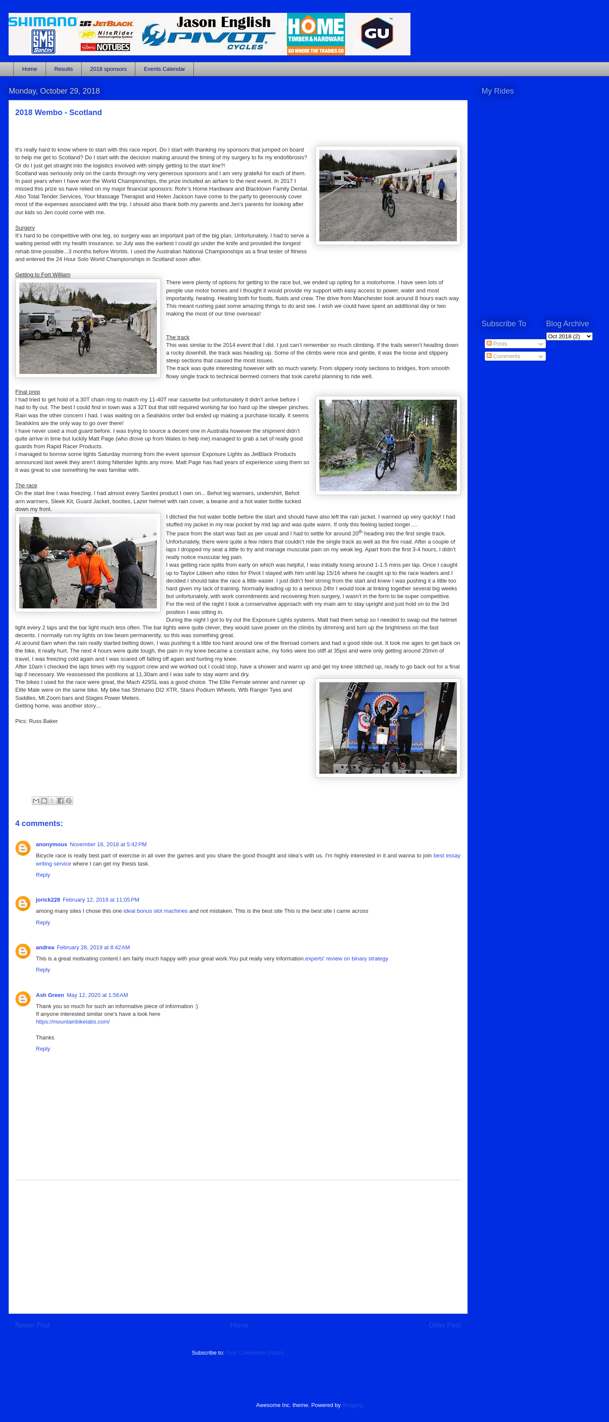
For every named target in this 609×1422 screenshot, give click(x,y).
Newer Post (32, 1325)
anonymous (51, 844)
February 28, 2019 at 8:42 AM (93, 947)
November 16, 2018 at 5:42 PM (108, 844)
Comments (503, 356)
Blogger (351, 1405)
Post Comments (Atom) (255, 1352)
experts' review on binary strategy (346, 958)
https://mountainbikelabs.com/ (73, 1021)
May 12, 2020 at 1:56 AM (97, 995)
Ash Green (50, 995)
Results (63, 69)
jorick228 (48, 899)
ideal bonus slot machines (155, 911)
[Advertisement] (238, 1247)
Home (29, 69)
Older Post (445, 1325)
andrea (45, 947)
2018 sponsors (108, 69)
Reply (43, 875)
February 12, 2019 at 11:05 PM (101, 899)
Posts (497, 343)
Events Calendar (164, 69)
